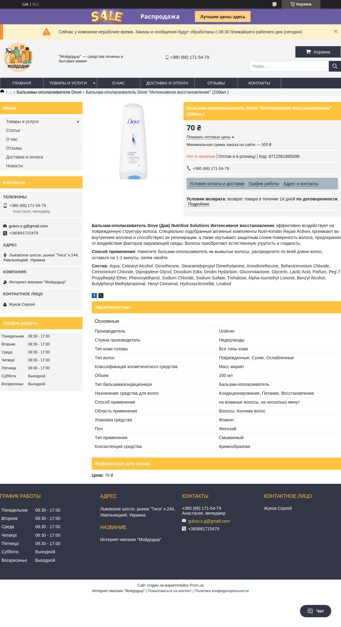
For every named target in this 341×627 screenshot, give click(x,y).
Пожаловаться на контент (169, 591)
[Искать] (335, 66)
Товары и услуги (68, 83)
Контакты (259, 83)
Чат (315, 611)
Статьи (13, 130)
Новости (14, 165)
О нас (118, 83)
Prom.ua (196, 585)
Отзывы (216, 83)
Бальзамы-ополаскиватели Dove (49, 92)
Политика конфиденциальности (222, 591)
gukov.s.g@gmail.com (28, 226)
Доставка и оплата (167, 83)
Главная (22, 83)
